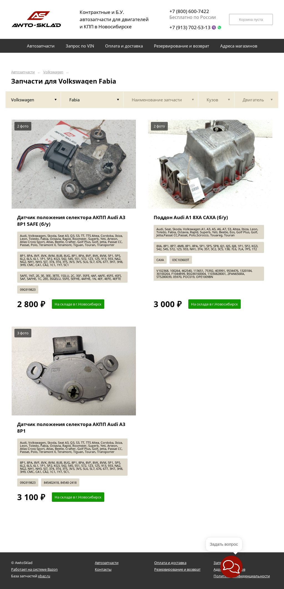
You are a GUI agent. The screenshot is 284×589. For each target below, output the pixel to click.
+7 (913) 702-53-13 (190, 27)
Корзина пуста (251, 19)
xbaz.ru (44, 575)
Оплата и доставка (170, 562)
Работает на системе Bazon (34, 569)
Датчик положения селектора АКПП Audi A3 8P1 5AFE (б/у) (71, 220)
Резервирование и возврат (177, 569)
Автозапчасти (23, 72)
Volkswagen (53, 72)
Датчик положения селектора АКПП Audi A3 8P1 (71, 427)
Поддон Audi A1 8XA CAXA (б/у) (191, 217)
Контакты (103, 569)
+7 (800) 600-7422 (189, 11)
